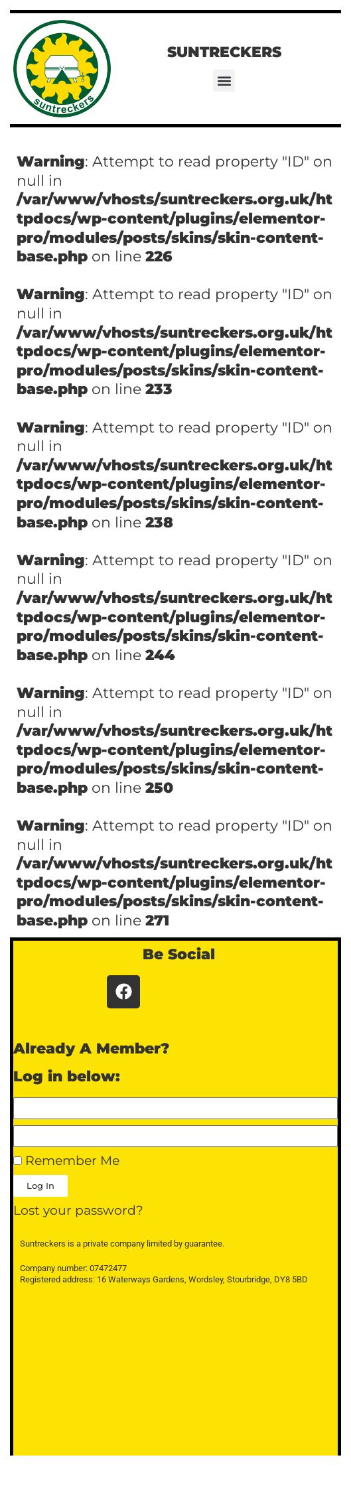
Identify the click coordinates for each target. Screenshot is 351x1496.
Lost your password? (78, 1210)
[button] (224, 81)
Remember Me (66, 1160)
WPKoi (286, 1481)
